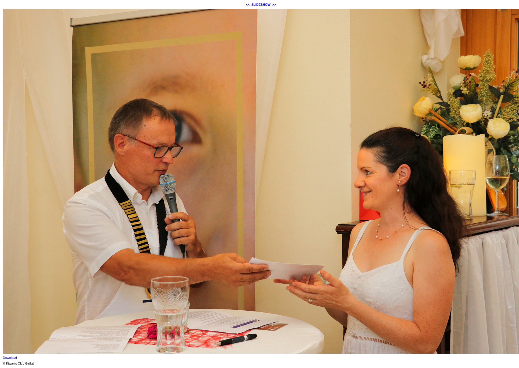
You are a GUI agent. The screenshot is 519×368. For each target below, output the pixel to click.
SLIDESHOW (261, 4)
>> (274, 4)
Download (10, 357)
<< (248, 4)
